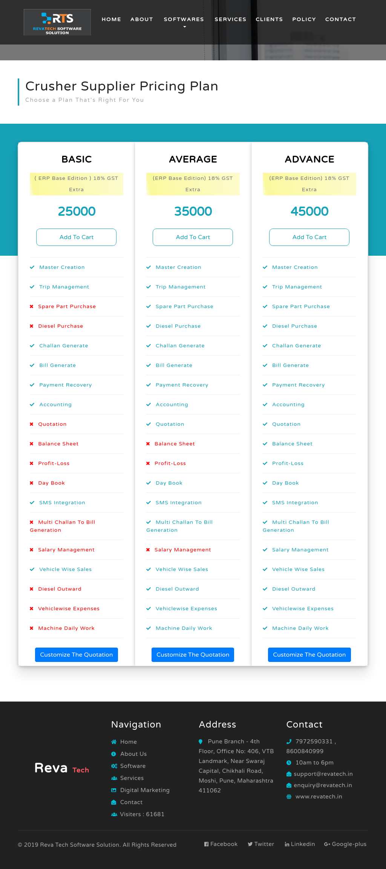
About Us (129, 754)
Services (231, 19)
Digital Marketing (140, 790)
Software (128, 766)
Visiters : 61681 (142, 814)
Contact (340, 19)
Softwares (184, 19)
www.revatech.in (319, 796)
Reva (61, 768)
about (141, 19)
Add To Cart (76, 237)
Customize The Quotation (76, 655)
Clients (269, 19)
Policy (304, 19)
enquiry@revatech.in (323, 785)
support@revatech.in (323, 774)
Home (111, 19)
